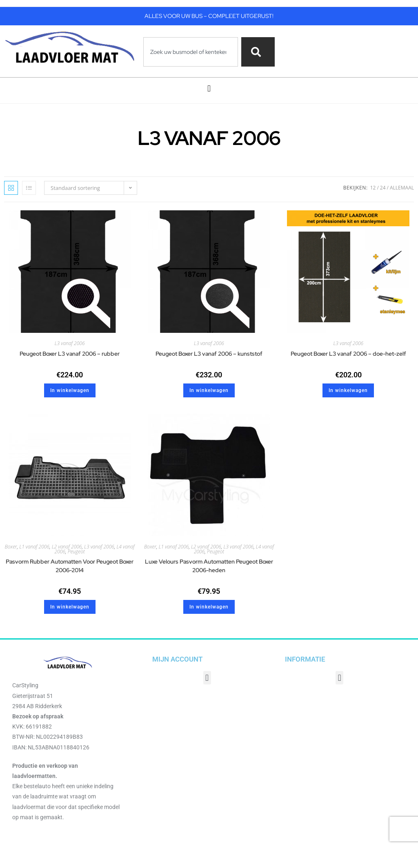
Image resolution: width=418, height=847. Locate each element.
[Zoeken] (257, 52)
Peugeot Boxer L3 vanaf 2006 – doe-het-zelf (348, 353)
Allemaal (402, 187)
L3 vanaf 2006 (70, 343)
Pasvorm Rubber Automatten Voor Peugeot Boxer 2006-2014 (69, 566)
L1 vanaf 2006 (34, 546)
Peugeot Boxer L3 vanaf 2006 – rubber (70, 353)
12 (373, 187)
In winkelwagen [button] (69, 390)
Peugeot (76, 551)
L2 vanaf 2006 (67, 546)
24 (383, 187)
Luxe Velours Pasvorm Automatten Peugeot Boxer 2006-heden (209, 566)
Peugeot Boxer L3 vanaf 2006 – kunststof (209, 353)
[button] (209, 88)
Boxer (11, 546)
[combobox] (190, 52)
